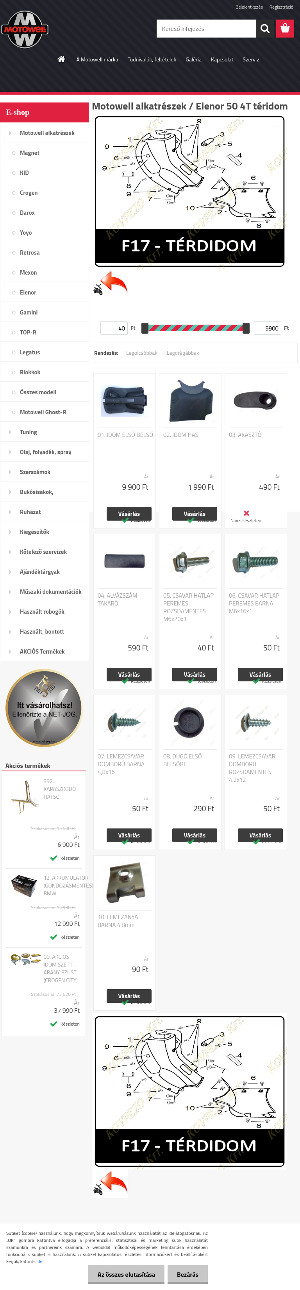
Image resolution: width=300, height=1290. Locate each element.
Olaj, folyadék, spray (45, 451)
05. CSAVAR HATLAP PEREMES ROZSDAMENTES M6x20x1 (188, 607)
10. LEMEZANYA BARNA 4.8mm (118, 921)
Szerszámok (35, 471)
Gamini (29, 312)
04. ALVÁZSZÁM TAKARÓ (118, 599)
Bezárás (187, 1274)
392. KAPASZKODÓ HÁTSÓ (59, 789)
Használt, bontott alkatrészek (42, 634)
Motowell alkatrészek (47, 132)
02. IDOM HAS (180, 435)
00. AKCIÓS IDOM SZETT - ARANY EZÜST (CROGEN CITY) (60, 968)
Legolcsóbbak (141, 353)
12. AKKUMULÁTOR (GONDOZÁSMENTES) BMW (68, 885)
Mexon (28, 272)
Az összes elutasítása (125, 1274)
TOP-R (28, 332)
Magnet (29, 152)
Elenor (28, 292)
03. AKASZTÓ (245, 435)
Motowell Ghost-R (43, 412)
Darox (27, 212)
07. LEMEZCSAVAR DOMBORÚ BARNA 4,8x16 (121, 764)
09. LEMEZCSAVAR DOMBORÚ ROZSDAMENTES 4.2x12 (252, 768)
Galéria (194, 59)
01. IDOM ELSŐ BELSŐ (125, 435)
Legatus (30, 352)
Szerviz (251, 59)
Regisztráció (281, 7)
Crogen (29, 192)
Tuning (28, 432)
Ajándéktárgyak (40, 571)
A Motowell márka (97, 59)
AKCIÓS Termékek (42, 651)
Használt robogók (42, 611)
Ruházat (30, 511)
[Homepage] (61, 59)
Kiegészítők (34, 531)
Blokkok (30, 372)
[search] (265, 29)
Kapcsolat (222, 59)
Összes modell (38, 392)
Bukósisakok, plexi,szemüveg (39, 494)
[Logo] (53, 29)
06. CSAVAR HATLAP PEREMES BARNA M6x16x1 (254, 603)
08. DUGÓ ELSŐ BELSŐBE (182, 760)
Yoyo (26, 232)
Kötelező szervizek (43, 551)
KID (24, 172)
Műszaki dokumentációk (51, 591)
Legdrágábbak (183, 353)
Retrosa (30, 252)
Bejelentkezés (249, 7)
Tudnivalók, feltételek (152, 59)
